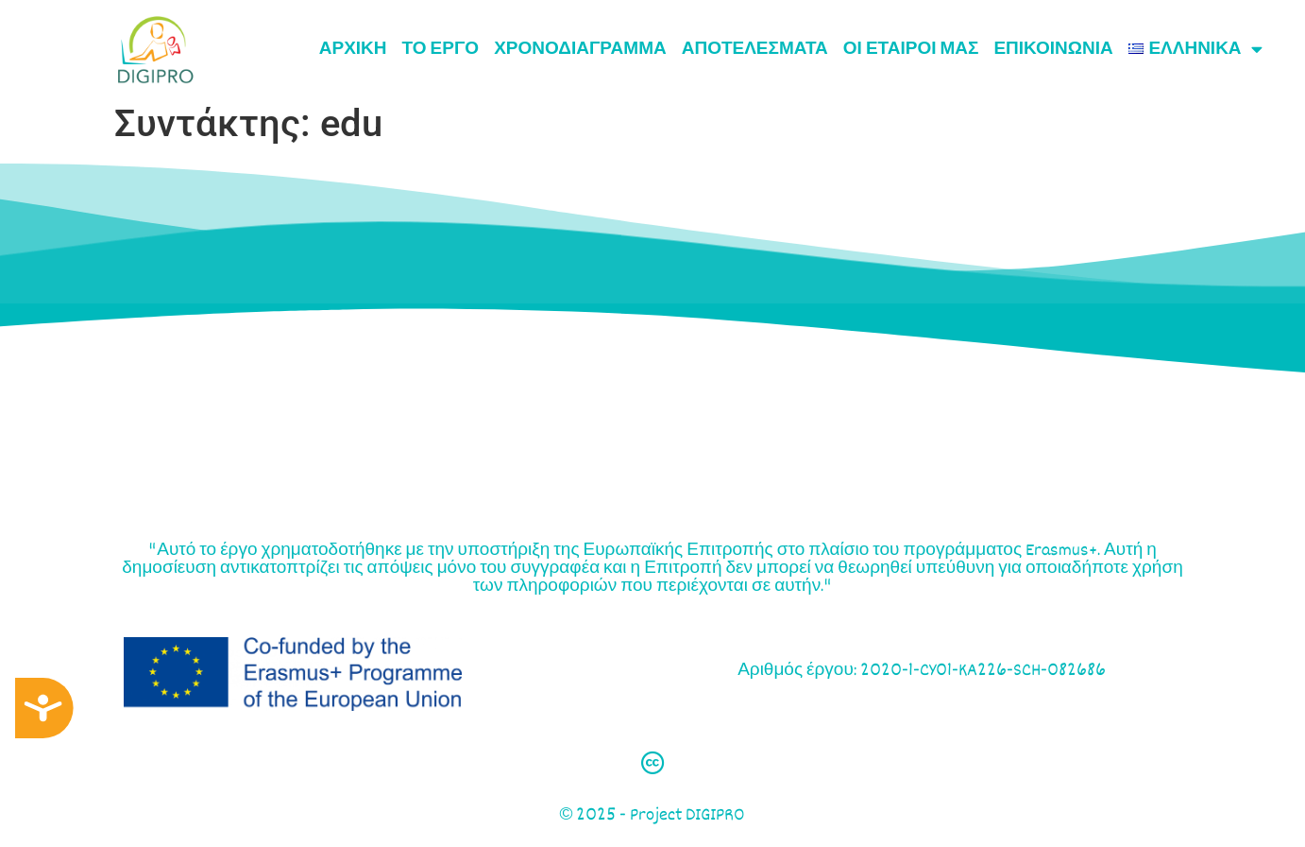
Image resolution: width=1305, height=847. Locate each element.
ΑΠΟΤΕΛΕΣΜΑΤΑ (755, 48)
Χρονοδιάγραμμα (580, 48)
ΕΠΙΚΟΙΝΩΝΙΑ (1052, 48)
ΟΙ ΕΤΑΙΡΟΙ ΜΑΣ (911, 48)
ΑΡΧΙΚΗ (353, 48)
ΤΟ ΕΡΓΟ (441, 48)
